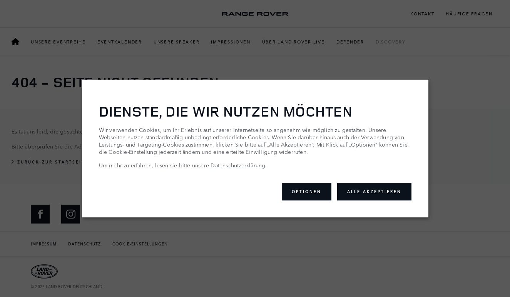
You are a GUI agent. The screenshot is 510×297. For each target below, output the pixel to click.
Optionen (306, 191)
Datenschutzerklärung (238, 165)
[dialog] (255, 148)
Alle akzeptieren (374, 191)
